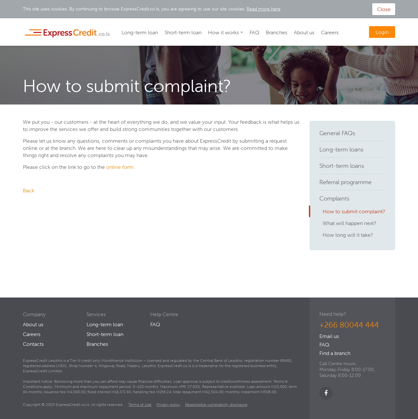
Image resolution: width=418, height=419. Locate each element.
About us (304, 32)
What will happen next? (349, 223)
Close (384, 9)
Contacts (33, 344)
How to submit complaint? (354, 211)
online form (119, 167)
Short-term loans (341, 165)
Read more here (264, 9)
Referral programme (345, 182)
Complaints (334, 198)
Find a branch (334, 353)
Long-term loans (341, 149)
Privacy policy (168, 404)
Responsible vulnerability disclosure (216, 404)
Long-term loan (139, 32)
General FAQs (337, 133)
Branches (276, 32)
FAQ (254, 32)
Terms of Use (140, 404)
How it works (223, 32)
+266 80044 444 (349, 325)
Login (382, 32)
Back (28, 190)
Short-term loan (183, 32)
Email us (329, 336)
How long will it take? (348, 235)
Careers (330, 32)
